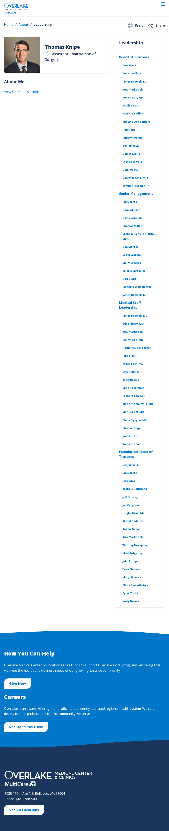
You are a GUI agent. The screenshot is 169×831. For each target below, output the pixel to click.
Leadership (42, 24)
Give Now (17, 683)
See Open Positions (26, 727)
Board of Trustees (134, 57)
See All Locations (24, 810)
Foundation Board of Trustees (136, 454)
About (23, 24)
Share (156, 25)
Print (135, 25)
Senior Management (136, 193)
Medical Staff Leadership (130, 305)
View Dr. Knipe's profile (22, 91)
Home (9, 24)
